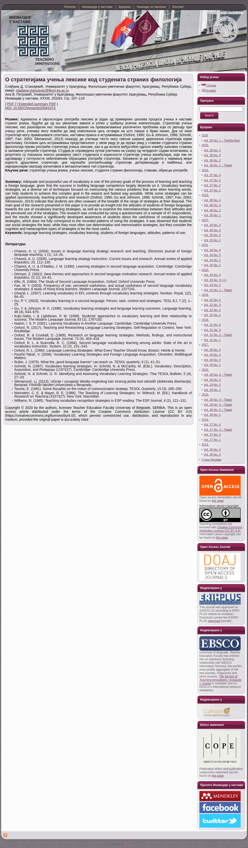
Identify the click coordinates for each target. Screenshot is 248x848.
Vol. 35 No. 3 (212, 230)
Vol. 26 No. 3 (212, 454)
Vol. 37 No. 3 (212, 180)
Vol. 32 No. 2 (212, 310)
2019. (205, 295)
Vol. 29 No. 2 (212, 385)
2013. (205, 444)
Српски (209, 85)
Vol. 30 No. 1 (212, 365)
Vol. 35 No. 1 (212, 240)
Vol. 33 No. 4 (212, 275)
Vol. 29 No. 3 (212, 380)
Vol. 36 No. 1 (212, 215)
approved (214, 621)
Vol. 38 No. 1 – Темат (218, 165)
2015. (205, 394)
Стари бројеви (211, 459)
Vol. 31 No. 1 (212, 340)
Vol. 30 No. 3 (212, 355)
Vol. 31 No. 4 (212, 325)
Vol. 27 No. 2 (212, 434)
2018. (205, 320)
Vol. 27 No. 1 (212, 440)
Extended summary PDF (37, 104)
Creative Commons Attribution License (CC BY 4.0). (220, 529)
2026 (205, 135)
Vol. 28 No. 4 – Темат (218, 400)
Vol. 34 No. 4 (212, 250)
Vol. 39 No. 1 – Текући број (222, 140)
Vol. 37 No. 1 (212, 190)
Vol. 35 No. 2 (212, 235)
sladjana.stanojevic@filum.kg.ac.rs (42, 90)
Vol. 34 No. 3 (212, 255)
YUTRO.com (131, 844)
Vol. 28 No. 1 (212, 415)
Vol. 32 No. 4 (212, 300)
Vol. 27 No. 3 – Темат (218, 429)
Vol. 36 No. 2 (212, 210)
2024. (205, 170)
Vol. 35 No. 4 (212, 225)
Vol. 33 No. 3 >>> (215, 280)
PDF (11, 104)
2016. (205, 370)
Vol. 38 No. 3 (212, 155)
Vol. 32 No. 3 (212, 305)
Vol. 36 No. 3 (212, 205)
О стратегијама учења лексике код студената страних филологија (93, 79)
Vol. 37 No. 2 (212, 185)
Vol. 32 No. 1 (212, 315)
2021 (205, 245)
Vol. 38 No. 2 (212, 160)
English (209, 90)
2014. (205, 419)
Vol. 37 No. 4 (212, 175)
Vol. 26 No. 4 (212, 449)
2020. (205, 270)
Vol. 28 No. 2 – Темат (218, 410)
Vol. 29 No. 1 (212, 390)
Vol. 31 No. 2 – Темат (218, 335)
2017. (205, 344)
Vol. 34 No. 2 (212, 260)
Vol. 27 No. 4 (212, 424)
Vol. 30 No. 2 (212, 360)
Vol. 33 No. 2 (212, 285)
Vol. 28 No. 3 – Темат (218, 404)
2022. (205, 220)
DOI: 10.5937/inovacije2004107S (30, 108)
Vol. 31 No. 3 (212, 330)
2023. (205, 195)
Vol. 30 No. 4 (212, 350)
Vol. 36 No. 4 (212, 200)
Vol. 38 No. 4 (212, 150)
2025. (205, 145)
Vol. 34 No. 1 (212, 265)
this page (218, 501)
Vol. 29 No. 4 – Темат (218, 374)
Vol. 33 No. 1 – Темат (218, 290)
